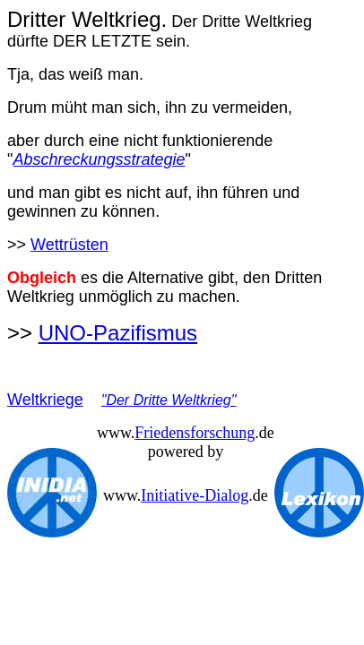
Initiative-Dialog (194, 495)
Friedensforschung (194, 433)
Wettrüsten (69, 245)
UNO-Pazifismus (118, 333)
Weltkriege (45, 399)
